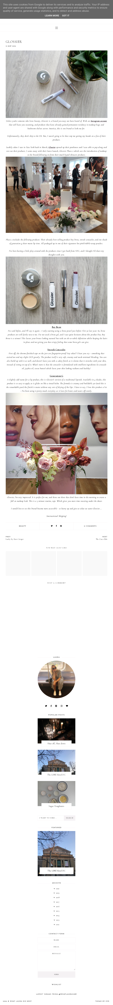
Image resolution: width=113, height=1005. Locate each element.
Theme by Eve (102, 1001)
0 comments (90, 526)
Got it (65, 15)
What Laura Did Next (21, 1001)
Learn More (52, 15)
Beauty (22, 526)
